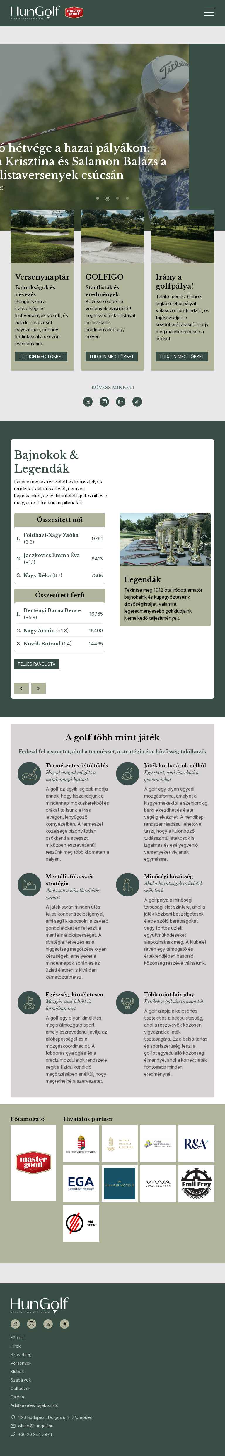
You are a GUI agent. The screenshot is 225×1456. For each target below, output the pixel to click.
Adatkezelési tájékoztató (35, 1405)
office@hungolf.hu (35, 1425)
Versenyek (21, 1362)
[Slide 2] (107, 198)
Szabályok (21, 1379)
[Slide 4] (127, 198)
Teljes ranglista (36, 664)
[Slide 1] (97, 198)
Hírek (16, 1346)
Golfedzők (21, 1388)
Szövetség (21, 1354)
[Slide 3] (117, 198)
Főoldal (18, 1337)
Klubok (17, 1371)
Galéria (17, 1396)
